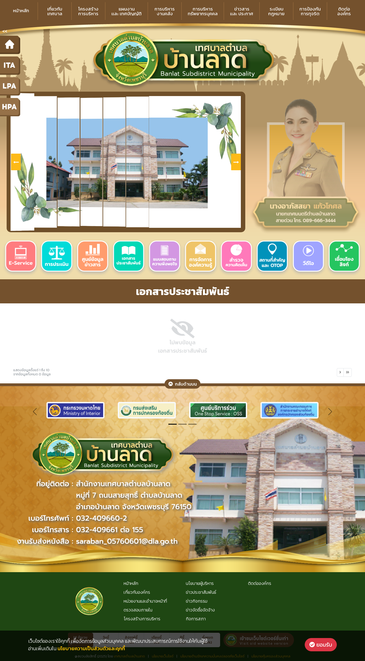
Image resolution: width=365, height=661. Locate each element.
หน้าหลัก (21, 10)
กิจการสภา (196, 618)
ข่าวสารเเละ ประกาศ (241, 11)
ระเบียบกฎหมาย (276, 11)
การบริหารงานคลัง (165, 11)
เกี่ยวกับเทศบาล (54, 11)
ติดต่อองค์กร (344, 11)
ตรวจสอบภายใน (138, 609)
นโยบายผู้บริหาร (200, 583)
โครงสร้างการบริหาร (88, 11)
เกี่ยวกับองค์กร (137, 592)
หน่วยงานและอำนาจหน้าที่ (145, 601)
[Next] (340, 372)
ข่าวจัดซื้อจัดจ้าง (200, 609)
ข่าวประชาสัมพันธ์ (201, 592)
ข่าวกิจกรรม (196, 601)
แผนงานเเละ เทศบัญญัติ (126, 11)
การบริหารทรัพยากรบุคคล (203, 11)
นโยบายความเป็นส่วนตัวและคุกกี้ (91, 648)
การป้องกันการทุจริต (310, 11)
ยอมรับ (320, 645)
